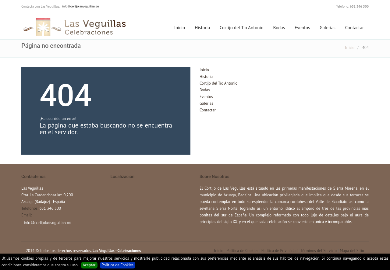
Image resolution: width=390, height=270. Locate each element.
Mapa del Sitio (352, 250)
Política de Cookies (117, 265)
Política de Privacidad (279, 250)
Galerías (327, 27)
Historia (202, 27)
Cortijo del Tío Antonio (241, 27)
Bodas (279, 27)
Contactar (354, 27)
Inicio (179, 27)
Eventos (302, 27)
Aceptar (89, 265)
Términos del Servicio (318, 250)
